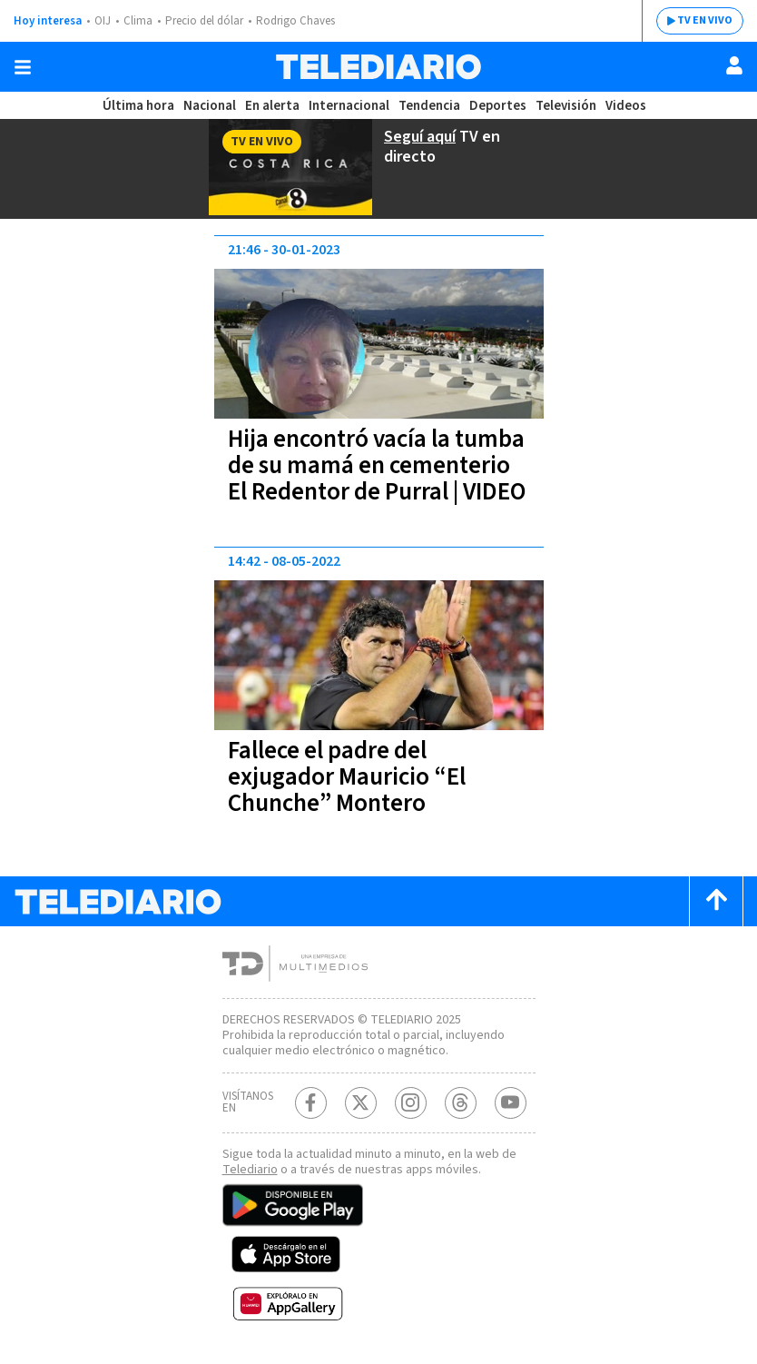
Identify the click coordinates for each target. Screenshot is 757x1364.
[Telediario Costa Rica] (378, 67)
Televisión (566, 105)
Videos (625, 105)
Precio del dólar (204, 21)
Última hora (138, 105)
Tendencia (429, 105)
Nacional (209, 105)
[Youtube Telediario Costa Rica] (510, 1103)
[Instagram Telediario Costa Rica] (411, 1103)
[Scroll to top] (716, 901)
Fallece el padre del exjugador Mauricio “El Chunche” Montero (347, 777)
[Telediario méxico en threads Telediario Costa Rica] (461, 1103)
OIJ (102, 21)
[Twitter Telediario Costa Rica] (361, 1103)
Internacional (349, 105)
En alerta (272, 105)
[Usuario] (734, 65)
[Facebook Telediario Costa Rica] (311, 1103)
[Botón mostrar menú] (23, 67)
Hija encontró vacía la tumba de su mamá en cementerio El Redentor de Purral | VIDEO (377, 465)
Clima (137, 21)
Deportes (497, 105)
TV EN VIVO (704, 20)
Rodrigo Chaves (295, 21)
